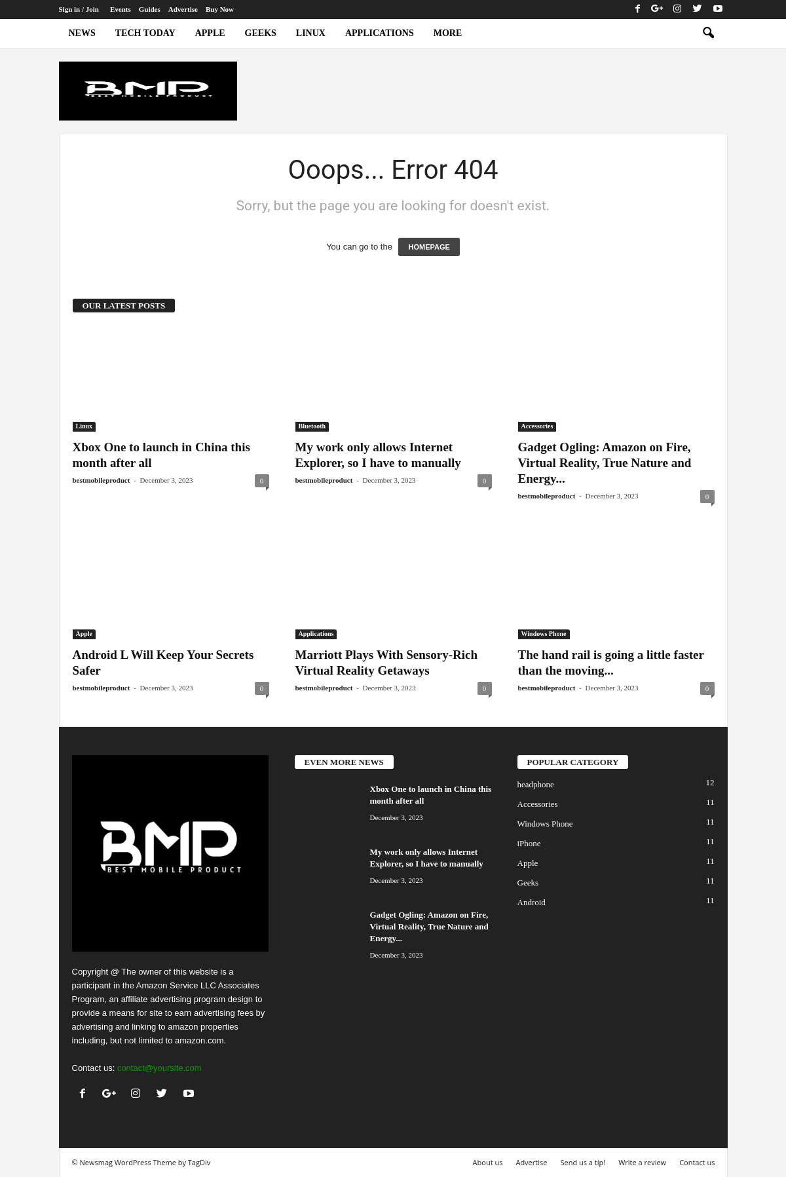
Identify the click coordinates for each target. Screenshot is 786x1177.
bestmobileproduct (101, 480)
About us (488, 1162)
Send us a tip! (582, 1162)
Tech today (145, 33)
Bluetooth (312, 426)
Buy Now (220, 9)
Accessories (537, 426)
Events (120, 9)
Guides (149, 9)
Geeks (260, 33)
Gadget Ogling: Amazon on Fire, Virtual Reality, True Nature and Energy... (605, 462)
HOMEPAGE (428, 247)
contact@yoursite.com (159, 1068)
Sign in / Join (79, 9)
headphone (535, 784)
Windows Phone (544, 633)
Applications (379, 33)
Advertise (183, 9)
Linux (311, 33)
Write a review (642, 1162)
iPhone (529, 843)
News (82, 33)
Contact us (697, 1162)
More (448, 33)
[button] (708, 33)
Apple (210, 33)
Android (531, 902)
